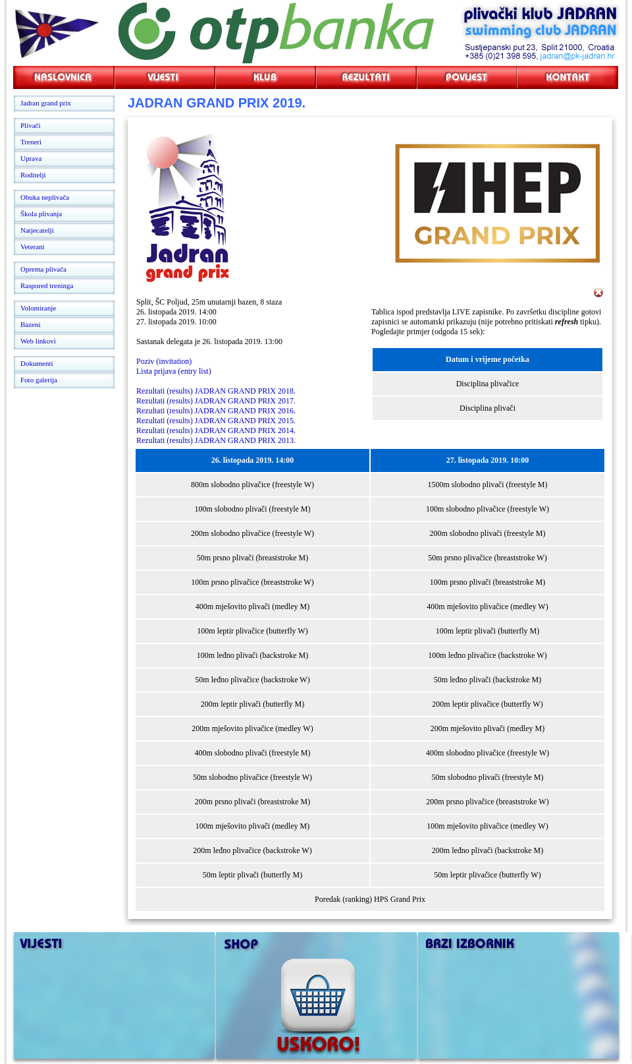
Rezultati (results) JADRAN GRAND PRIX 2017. (216, 400)
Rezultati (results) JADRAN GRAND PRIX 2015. (216, 420)
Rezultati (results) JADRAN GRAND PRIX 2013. (216, 440)
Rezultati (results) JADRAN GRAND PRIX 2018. (216, 391)
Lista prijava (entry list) (173, 371)
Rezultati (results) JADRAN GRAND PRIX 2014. (216, 430)
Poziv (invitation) (164, 361)
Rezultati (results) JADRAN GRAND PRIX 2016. (216, 410)
